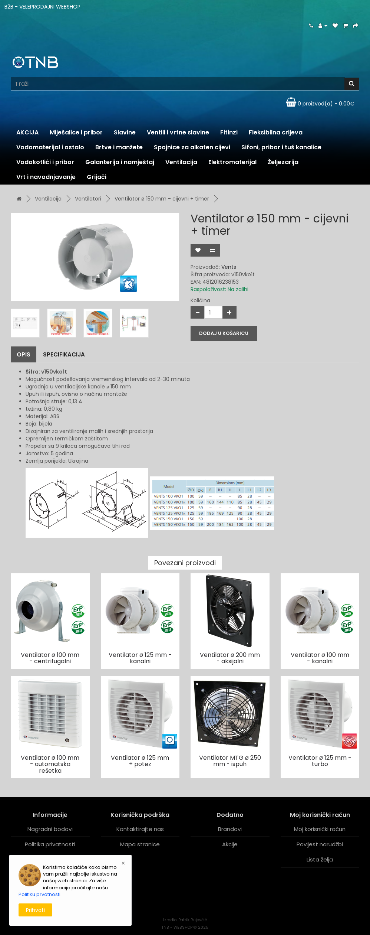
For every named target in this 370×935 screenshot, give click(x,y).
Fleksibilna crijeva (276, 132)
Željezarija (283, 162)
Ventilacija (181, 162)
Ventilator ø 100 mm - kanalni (320, 658)
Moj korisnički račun (320, 829)
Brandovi (230, 829)
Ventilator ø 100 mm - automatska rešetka (50, 764)
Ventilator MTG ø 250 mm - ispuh (230, 761)
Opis (23, 354)
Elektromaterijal (232, 162)
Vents (228, 267)
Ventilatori (88, 198)
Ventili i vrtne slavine (178, 132)
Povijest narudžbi (320, 844)
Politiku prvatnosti (39, 894)
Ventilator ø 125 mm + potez (140, 761)
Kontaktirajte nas (140, 829)
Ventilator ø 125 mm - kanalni (140, 658)
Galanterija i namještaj (119, 162)
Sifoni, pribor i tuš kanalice (281, 147)
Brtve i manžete (119, 147)
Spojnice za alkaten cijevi (192, 147)
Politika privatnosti (50, 844)
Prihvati (35, 910)
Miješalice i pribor (76, 132)
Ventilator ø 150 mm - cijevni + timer (162, 198)
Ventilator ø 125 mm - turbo (319, 761)
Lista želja (320, 859)
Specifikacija (64, 354)
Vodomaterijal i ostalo (50, 147)
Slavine (125, 132)
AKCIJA (27, 132)
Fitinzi (229, 132)
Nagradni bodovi (50, 829)
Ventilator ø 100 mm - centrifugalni (50, 658)
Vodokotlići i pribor (45, 162)
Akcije (230, 844)
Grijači (96, 177)
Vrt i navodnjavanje (46, 177)
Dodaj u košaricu (223, 333)
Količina (200, 300)
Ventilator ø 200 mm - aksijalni (230, 658)
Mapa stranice (140, 844)
